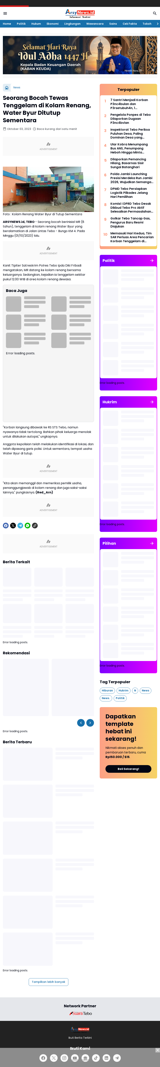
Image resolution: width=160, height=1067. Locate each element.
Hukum (36, 24)
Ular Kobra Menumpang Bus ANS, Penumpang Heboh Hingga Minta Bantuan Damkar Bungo (129, 148)
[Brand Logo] (80, 1013)
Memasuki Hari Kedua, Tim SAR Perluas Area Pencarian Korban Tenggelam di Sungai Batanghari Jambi (132, 237)
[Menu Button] (5, 13)
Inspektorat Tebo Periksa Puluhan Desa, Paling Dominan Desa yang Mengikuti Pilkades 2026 (130, 134)
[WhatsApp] (27, 525)
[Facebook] (6, 525)
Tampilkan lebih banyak (48, 982)
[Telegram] (20, 525)
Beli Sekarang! (128, 769)
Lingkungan (72, 24)
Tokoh (147, 24)
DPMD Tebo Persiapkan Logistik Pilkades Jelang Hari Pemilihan (129, 193)
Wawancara (95, 24)
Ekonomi (53, 24)
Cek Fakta (130, 24)
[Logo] (80, 1030)
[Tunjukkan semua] (152, 260)
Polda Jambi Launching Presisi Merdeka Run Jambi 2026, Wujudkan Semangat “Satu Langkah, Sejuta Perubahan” (131, 178)
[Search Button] (155, 13)
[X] (13, 525)
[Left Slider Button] (81, 723)
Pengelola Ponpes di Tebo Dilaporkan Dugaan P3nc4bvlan (130, 119)
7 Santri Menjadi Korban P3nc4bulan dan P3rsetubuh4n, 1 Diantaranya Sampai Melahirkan (129, 104)
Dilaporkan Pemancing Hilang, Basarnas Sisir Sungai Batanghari (128, 163)
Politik (21, 24)
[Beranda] (7, 87)
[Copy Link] (35, 525)
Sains (113, 24)
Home (7, 24)
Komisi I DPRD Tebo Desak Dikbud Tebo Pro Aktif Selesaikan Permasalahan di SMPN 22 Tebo (130, 208)
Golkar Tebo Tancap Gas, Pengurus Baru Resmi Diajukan (130, 222)
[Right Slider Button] (156, 24)
